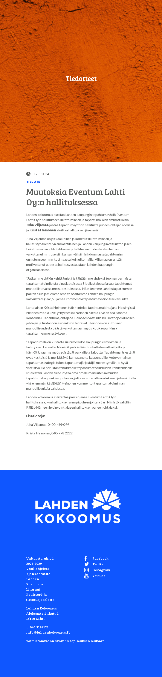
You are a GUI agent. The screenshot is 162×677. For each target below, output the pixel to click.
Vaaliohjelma (37, 568)
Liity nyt (33, 589)
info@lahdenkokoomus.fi (48, 632)
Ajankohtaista (38, 573)
